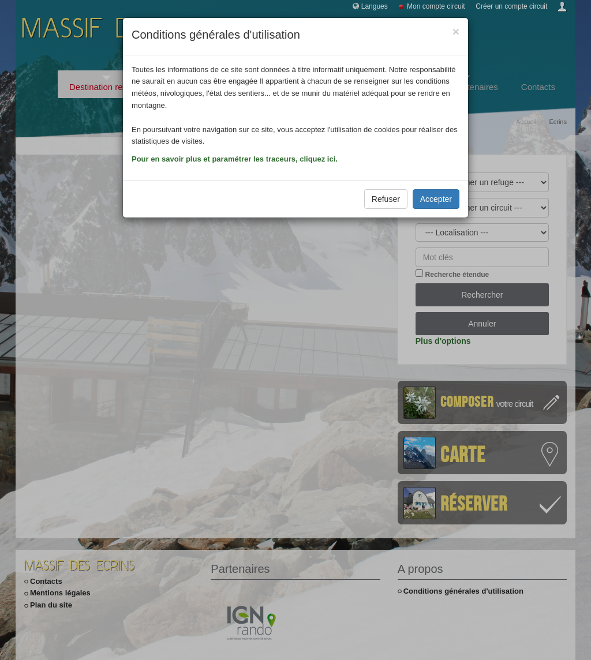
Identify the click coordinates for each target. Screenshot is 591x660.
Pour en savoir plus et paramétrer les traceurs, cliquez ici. (235, 159)
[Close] (455, 31)
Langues (374, 6)
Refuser (386, 199)
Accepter (436, 199)
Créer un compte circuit (511, 6)
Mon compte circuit (436, 6)
